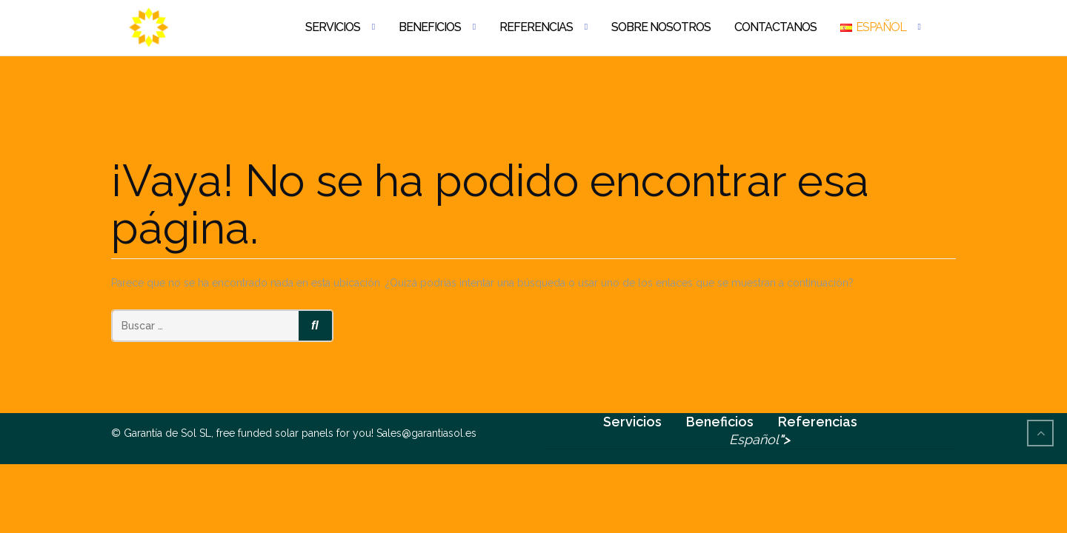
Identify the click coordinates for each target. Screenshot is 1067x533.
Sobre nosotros (661, 27)
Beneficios (430, 27)
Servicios (332, 27)
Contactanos (775, 27)
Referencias (536, 27)
